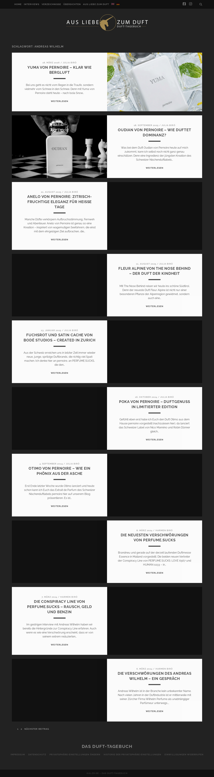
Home (18, 4)
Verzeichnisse (51, 4)
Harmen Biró (164, 530)
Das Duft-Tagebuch (107, 746)
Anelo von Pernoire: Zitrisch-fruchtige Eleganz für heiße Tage (59, 201)
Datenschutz (37, 754)
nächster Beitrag (36, 729)
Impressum (18, 754)
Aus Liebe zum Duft (96, 4)
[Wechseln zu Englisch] (112, 4)
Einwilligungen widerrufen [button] (184, 754)
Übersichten (72, 4)
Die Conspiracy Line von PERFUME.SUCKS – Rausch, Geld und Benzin (59, 606)
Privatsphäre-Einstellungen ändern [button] (74, 754)
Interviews (31, 4)
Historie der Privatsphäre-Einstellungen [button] (132, 754)
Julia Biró (70, 62)
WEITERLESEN (59, 101)
